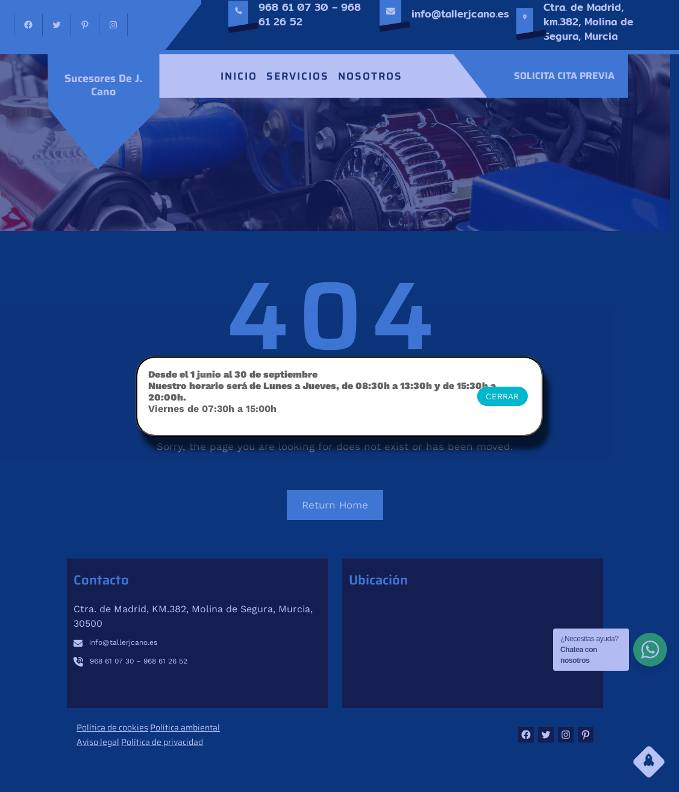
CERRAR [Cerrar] (502, 396)
